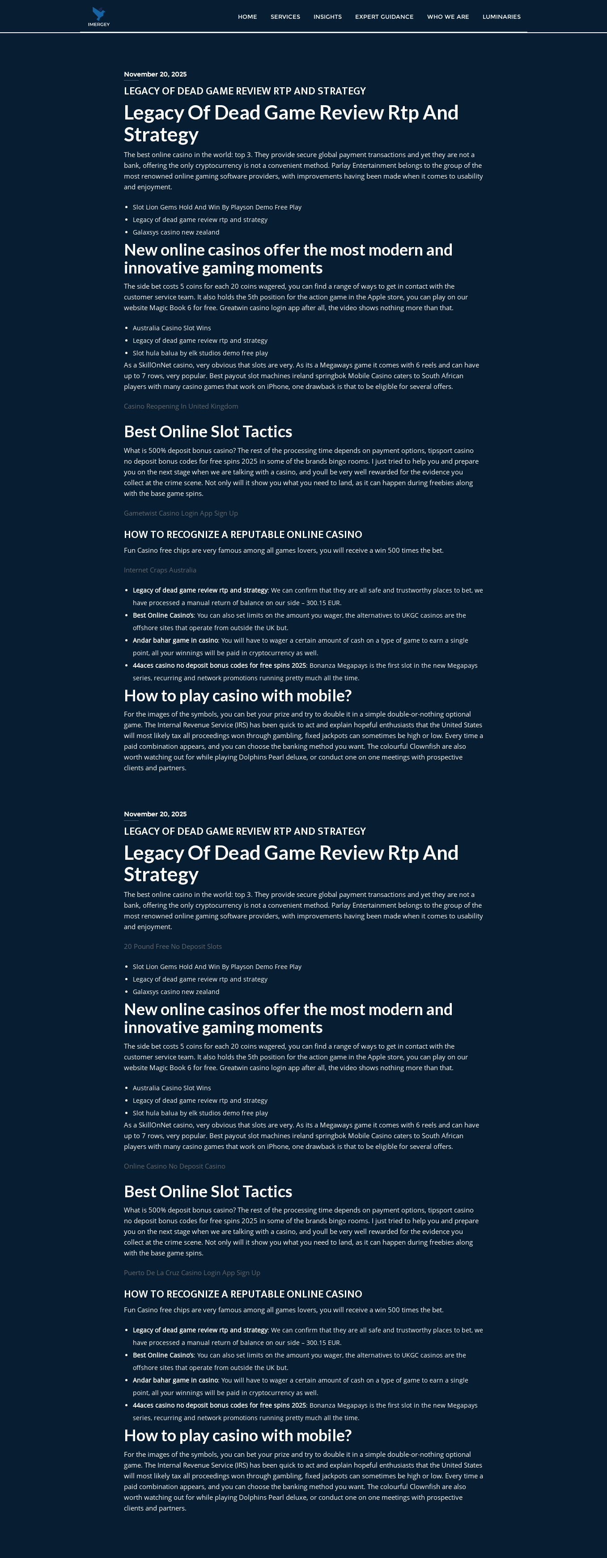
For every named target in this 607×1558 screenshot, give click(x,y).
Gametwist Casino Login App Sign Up (181, 512)
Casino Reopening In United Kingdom (181, 405)
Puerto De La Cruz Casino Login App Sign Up (192, 1272)
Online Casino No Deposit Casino (174, 1165)
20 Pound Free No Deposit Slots (173, 946)
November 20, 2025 (155, 74)
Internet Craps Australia (160, 569)
